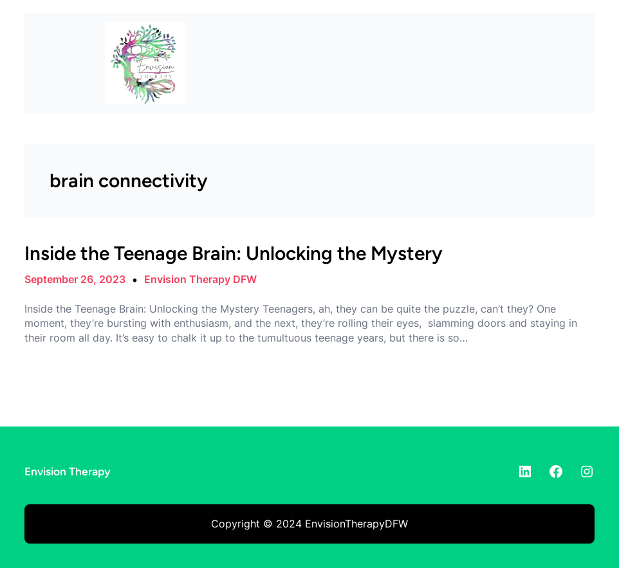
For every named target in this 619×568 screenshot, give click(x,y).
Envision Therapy (67, 471)
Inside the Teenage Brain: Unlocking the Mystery (233, 253)
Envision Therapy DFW (200, 279)
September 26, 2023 (74, 279)
